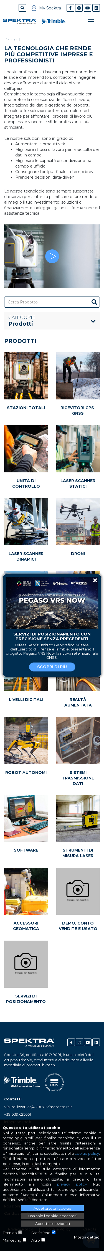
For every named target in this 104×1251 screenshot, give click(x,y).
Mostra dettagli (87, 1237)
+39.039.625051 (17, 1114)
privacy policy (72, 1184)
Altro (35, 1240)
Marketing (12, 1240)
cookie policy (87, 1153)
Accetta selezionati (52, 1223)
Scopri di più (52, 667)
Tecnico (10, 1232)
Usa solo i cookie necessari (52, 1216)
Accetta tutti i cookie (52, 1208)
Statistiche (40, 1232)
